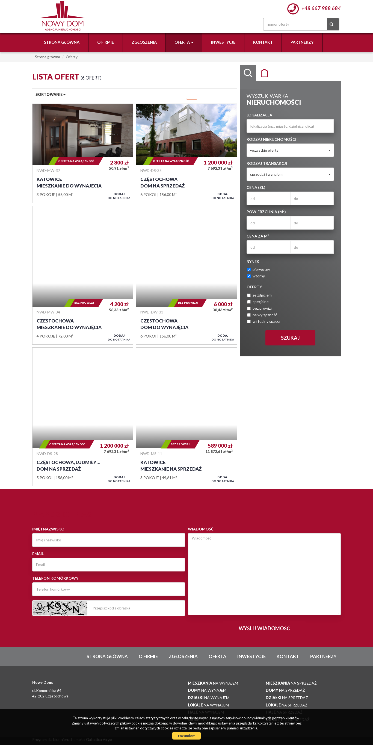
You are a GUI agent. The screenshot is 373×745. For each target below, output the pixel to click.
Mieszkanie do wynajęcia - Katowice (82, 153)
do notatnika (119, 196)
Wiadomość (201, 529)
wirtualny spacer (264, 321)
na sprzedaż (291, 683)
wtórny (256, 276)
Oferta (217, 656)
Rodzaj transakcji (267, 163)
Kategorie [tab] (264, 73)
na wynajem (213, 683)
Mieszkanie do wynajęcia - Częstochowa (82, 275)
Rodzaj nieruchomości (271, 139)
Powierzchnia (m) (266, 211)
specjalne (258, 301)
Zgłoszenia (144, 42)
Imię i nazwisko (48, 529)
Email (38, 553)
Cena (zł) (256, 187)
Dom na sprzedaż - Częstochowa (186, 153)
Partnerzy (302, 42)
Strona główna (61, 42)
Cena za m (258, 235)
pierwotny (258, 269)
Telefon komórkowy (55, 578)
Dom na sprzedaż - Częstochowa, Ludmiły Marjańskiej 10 (82, 417)
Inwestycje (223, 42)
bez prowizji (259, 308)
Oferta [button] (183, 42)
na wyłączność (262, 314)
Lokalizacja (259, 115)
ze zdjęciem (259, 295)
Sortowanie (50, 94)
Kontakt (263, 42)
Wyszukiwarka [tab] (248, 73)
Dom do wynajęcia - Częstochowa (186, 275)
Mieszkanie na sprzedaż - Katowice (186, 417)
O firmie (105, 42)
